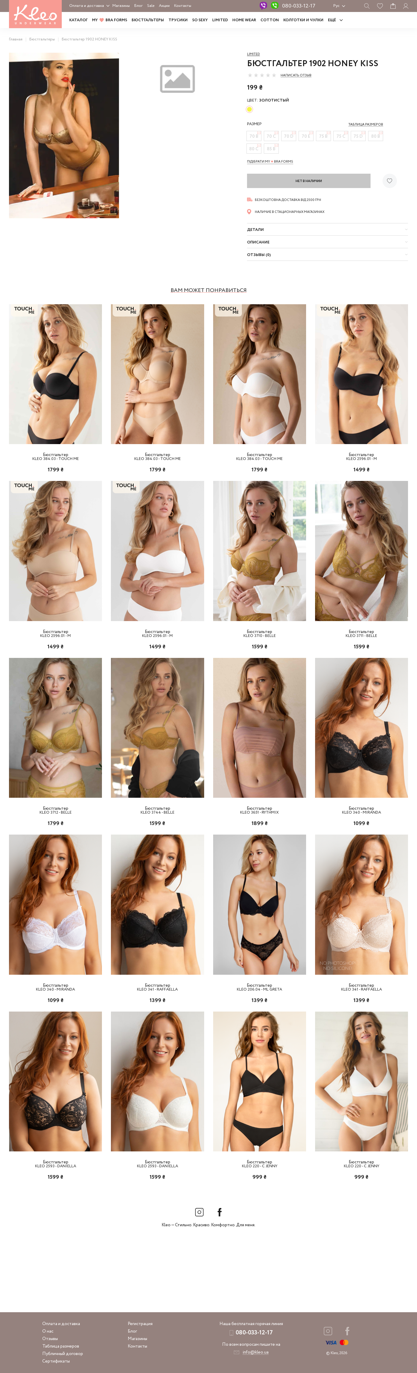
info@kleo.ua (256, 1352)
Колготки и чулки (303, 20)
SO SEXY (200, 20)
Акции (164, 6)
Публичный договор (62, 1354)
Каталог (78, 20)
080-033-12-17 (298, 6)
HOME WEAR (244, 20)
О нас (47, 1331)
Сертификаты (56, 1361)
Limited (253, 54)
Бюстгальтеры (148, 20)
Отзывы (50, 1339)
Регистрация (140, 1324)
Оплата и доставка (86, 6)
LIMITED (220, 20)
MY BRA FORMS (109, 20)
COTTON (270, 20)
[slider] (262, 75)
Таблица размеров (60, 1346)
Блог (138, 6)
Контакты (182, 6)
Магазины (121, 6)
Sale (150, 6)
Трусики (178, 20)
